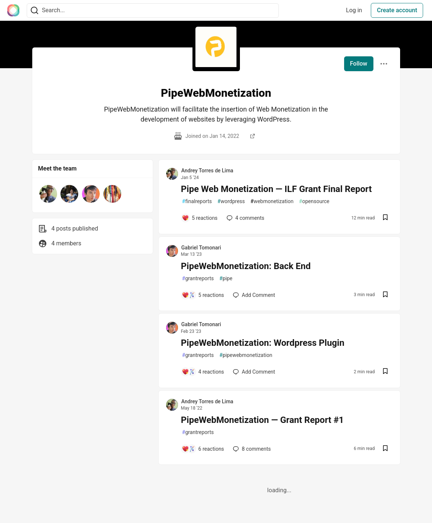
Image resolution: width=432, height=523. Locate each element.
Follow (358, 63)
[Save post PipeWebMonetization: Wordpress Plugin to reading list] (385, 372)
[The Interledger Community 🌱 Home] (13, 10)
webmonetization (271, 201)
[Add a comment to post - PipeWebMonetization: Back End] (202, 295)
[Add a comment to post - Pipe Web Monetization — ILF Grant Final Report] (199, 218)
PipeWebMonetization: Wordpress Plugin (262, 343)
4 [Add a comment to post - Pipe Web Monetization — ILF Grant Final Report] (244, 217)
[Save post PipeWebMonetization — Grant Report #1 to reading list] (385, 449)
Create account (397, 10)
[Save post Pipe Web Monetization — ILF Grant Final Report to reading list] (385, 218)
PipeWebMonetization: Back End (246, 266)
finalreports (197, 201)
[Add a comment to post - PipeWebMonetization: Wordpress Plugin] (202, 371)
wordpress (231, 201)
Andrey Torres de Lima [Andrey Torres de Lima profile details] (207, 170)
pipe (226, 278)
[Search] (34, 10)
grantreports (198, 278)
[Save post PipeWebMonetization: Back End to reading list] (385, 295)
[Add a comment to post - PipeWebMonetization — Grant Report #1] (202, 449)
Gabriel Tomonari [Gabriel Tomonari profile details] (201, 248)
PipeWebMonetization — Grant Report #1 (262, 420)
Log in (354, 10)
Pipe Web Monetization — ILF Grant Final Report (276, 189)
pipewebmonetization (246, 355)
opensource (314, 201)
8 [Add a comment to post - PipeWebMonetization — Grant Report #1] (251, 448)
